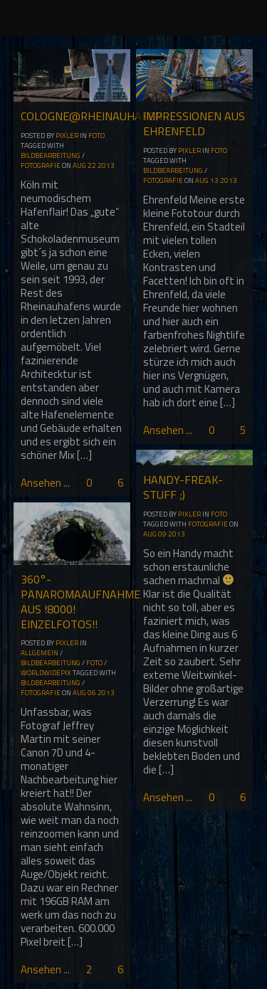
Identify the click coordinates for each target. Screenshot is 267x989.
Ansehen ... (45, 483)
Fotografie (41, 165)
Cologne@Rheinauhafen (91, 116)
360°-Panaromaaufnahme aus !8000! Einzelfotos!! (80, 601)
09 (162, 534)
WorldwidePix (46, 672)
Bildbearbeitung (50, 155)
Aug (79, 165)
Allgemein (39, 652)
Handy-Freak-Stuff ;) (183, 487)
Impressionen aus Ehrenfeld (194, 123)
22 (92, 165)
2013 (106, 165)
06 (92, 692)
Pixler (67, 135)
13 (214, 180)
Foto (96, 135)
